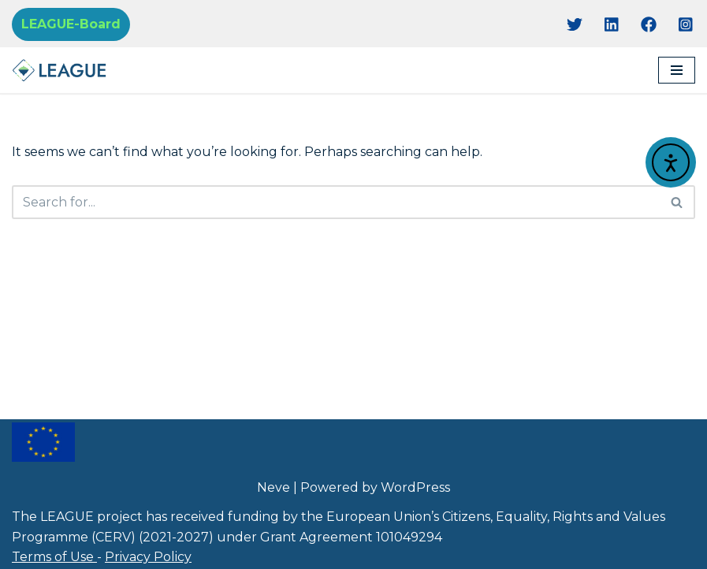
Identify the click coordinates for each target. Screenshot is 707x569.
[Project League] (59, 70)
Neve (273, 487)
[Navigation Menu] (676, 70)
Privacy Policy (148, 556)
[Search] (336, 202)
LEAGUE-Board (71, 24)
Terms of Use (54, 556)
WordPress (415, 487)
